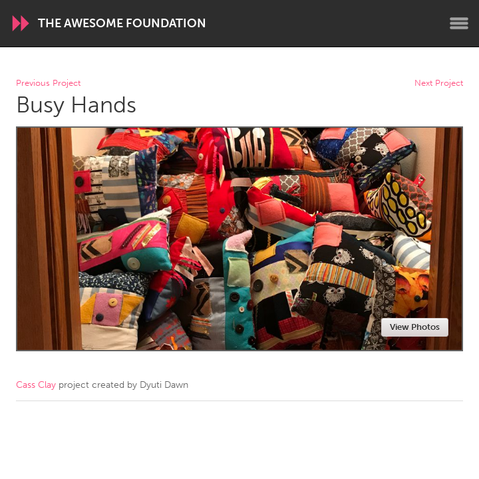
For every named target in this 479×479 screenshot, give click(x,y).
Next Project (438, 83)
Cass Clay (36, 385)
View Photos (415, 327)
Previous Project (48, 83)
